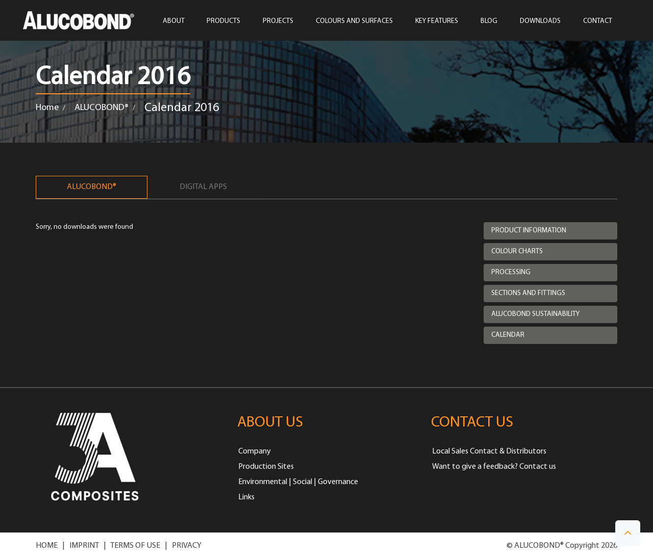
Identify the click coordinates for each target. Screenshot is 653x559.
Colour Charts (517, 251)
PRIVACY (187, 546)
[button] (627, 533)
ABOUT (173, 21)
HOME (47, 546)
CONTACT (597, 21)
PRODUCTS (223, 21)
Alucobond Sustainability (535, 314)
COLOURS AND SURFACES (354, 21)
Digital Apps (203, 187)
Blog (489, 21)
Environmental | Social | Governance (298, 482)
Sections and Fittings (528, 293)
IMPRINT (84, 546)
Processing (511, 272)
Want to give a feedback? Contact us (494, 467)
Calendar (507, 335)
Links (246, 497)
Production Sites (266, 467)
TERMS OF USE (135, 546)
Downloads (540, 21)
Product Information (528, 230)
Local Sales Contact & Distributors (489, 451)
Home (47, 108)
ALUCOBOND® (101, 108)
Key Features (436, 21)
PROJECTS (278, 21)
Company (254, 451)
